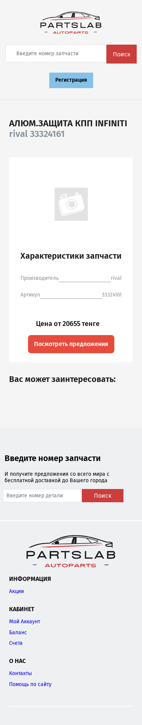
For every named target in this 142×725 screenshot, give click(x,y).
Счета (16, 643)
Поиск (121, 54)
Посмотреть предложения (71, 344)
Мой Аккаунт (24, 621)
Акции (16, 591)
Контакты (20, 673)
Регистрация (71, 80)
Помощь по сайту (30, 684)
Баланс (18, 632)
